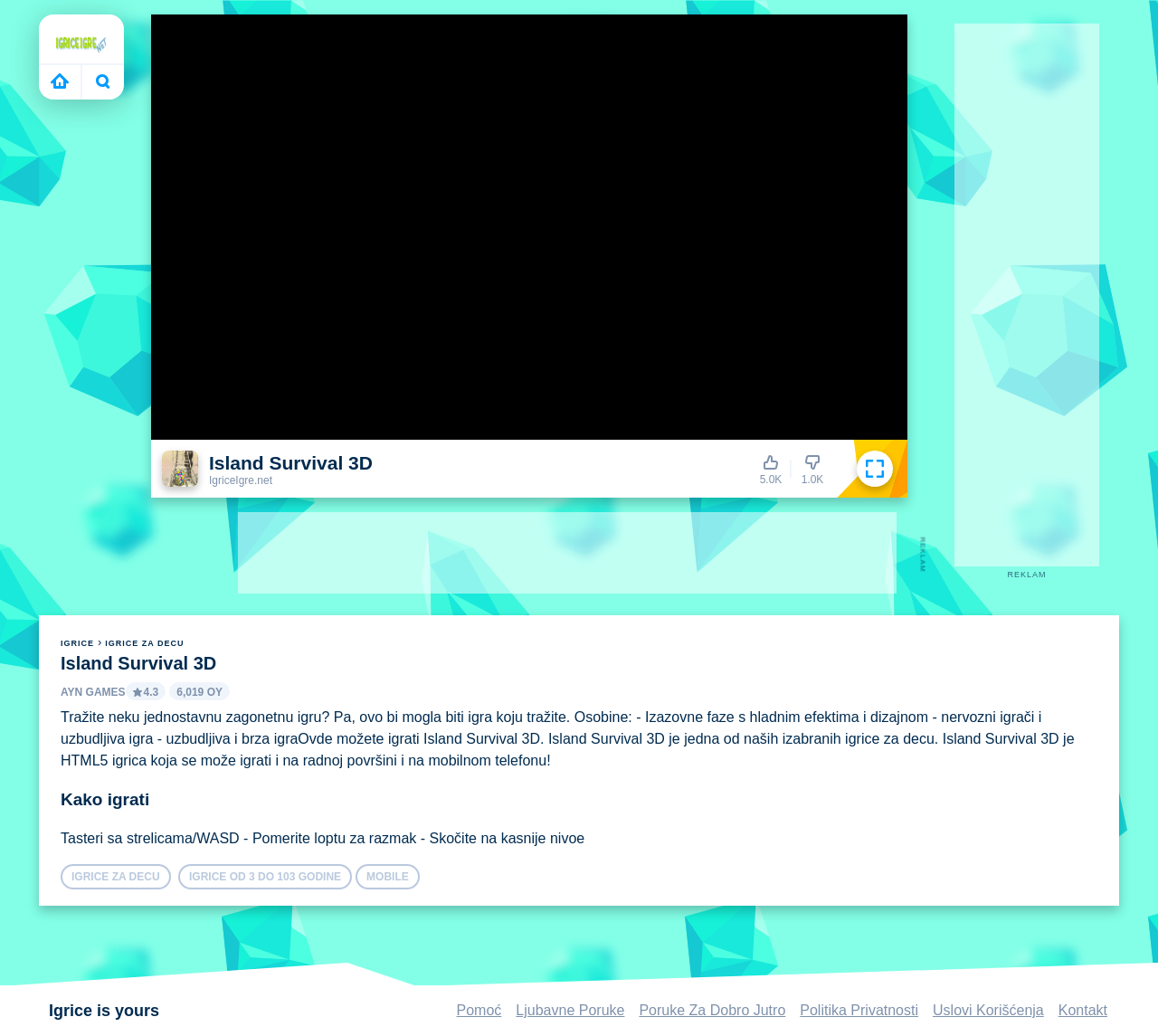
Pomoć (479, 1010)
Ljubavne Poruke (570, 1010)
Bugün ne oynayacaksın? (103, 81)
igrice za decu (144, 643)
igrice (77, 643)
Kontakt (1082, 1010)
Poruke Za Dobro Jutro (712, 1010)
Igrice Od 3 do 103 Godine (265, 876)
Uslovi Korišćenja (988, 1010)
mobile (387, 876)
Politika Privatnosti (859, 1010)
